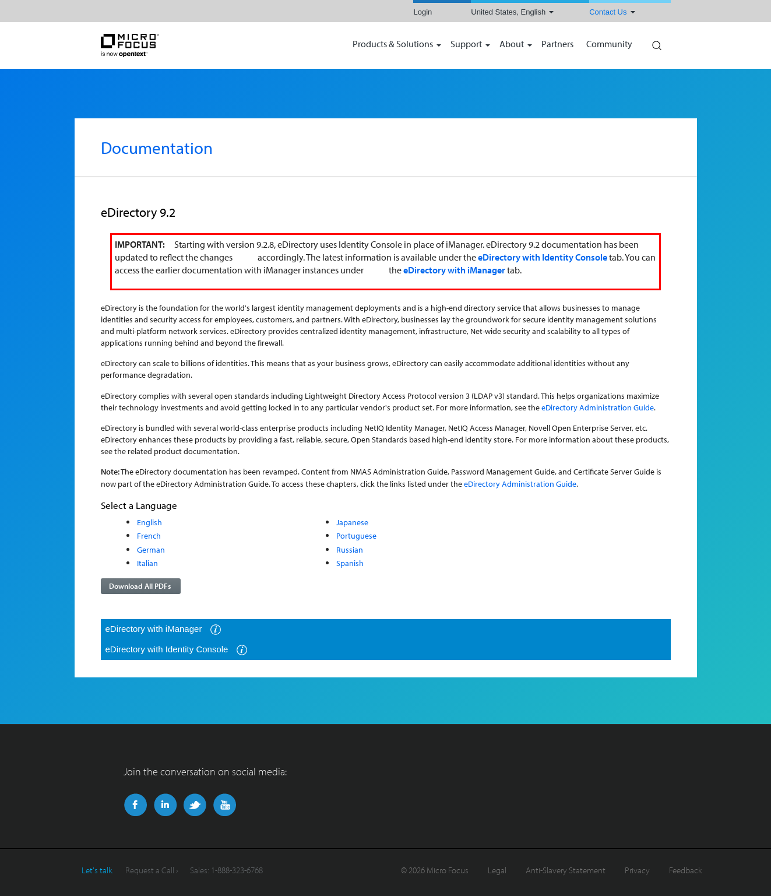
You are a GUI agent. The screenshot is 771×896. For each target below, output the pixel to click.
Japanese (352, 522)
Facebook (135, 805)
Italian (147, 562)
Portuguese (356, 535)
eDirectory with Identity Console (176, 649)
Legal (497, 870)
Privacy (637, 870)
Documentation (157, 147)
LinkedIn (165, 805)
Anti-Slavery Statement (565, 870)
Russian (349, 549)
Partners (557, 45)
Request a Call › (151, 870)
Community (609, 45)
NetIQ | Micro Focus (168, 45)
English (149, 522)
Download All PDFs (140, 586)
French (149, 535)
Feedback (685, 870)
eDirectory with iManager (163, 629)
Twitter (195, 805)
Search (656, 42)
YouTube (225, 805)
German (151, 549)
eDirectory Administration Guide (597, 407)
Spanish (350, 562)
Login (422, 12)
